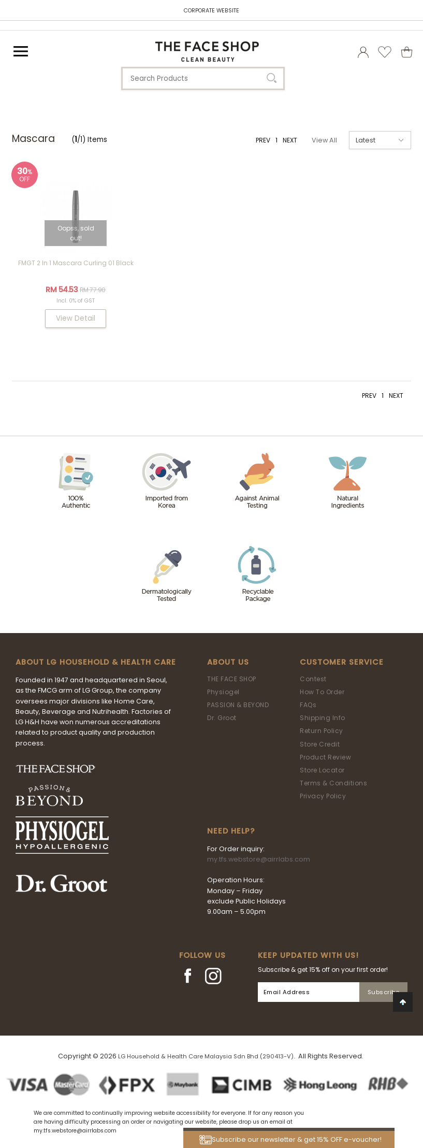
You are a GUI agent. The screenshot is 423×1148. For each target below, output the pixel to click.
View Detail (75, 318)
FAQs (308, 704)
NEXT (290, 140)
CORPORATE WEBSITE (211, 11)
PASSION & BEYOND (238, 704)
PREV (263, 140)
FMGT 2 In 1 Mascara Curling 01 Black (76, 263)
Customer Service (342, 662)
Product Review (325, 757)
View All (324, 140)
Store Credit (320, 744)
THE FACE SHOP (231, 679)
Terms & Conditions (333, 783)
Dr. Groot (222, 717)
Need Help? (231, 831)
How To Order (322, 691)
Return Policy (321, 730)
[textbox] (203, 78)
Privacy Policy (323, 796)
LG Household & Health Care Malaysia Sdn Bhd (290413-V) (206, 1056)
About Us (228, 662)
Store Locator (322, 770)
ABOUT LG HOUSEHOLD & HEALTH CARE (96, 662)
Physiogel (223, 691)
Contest (313, 679)
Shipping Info (322, 717)
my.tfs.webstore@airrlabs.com (258, 859)
